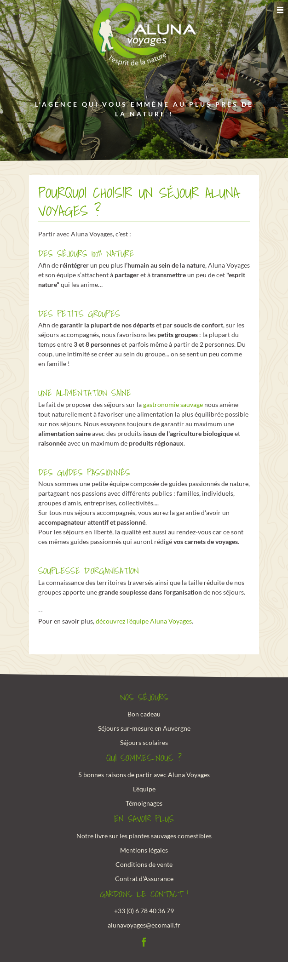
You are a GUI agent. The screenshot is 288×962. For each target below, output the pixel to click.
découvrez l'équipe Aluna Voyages (144, 621)
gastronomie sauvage (173, 404)
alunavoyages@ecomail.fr (144, 925)
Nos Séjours (144, 697)
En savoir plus (144, 819)
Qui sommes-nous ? (144, 758)
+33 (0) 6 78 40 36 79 (144, 911)
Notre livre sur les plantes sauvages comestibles (144, 836)
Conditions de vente (144, 864)
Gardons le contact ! (144, 894)
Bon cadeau (144, 714)
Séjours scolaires (144, 742)
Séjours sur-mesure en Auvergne (144, 728)
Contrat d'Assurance (144, 878)
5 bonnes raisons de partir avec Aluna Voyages (144, 775)
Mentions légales (144, 850)
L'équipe (144, 789)
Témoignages (144, 803)
